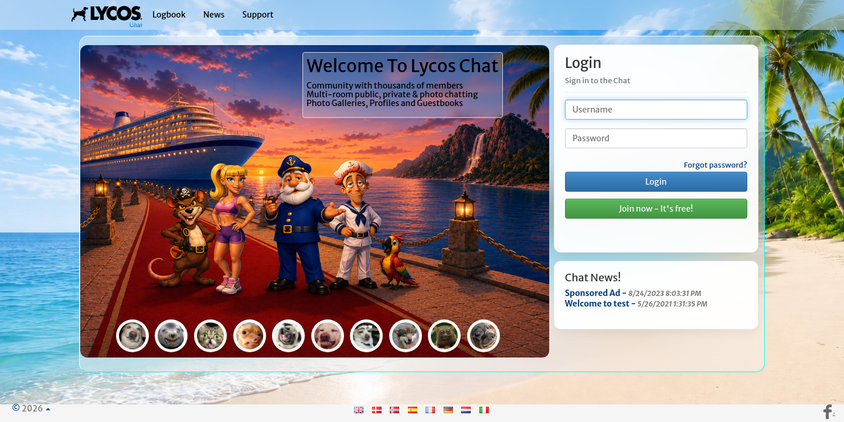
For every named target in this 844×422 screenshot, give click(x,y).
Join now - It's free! (656, 208)
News (213, 14)
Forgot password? (715, 165)
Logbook (169, 14)
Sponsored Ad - (633, 293)
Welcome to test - (636, 303)
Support (258, 14)
